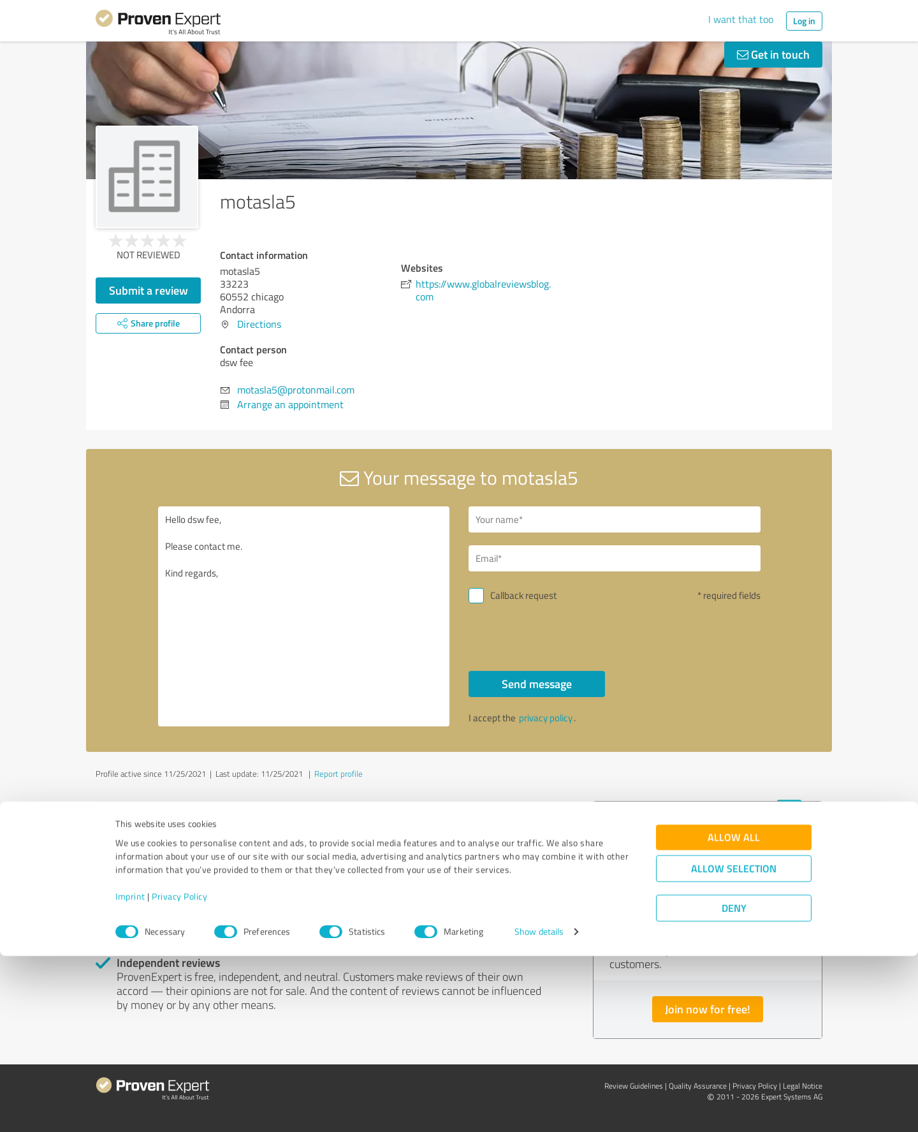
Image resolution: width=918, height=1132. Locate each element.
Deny (734, 1084)
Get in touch (773, 54)
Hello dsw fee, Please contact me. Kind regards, (304, 616)
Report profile (338, 773)
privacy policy (545, 717)
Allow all (734, 1013)
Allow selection (733, 1045)
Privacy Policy (179, 1072)
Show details (539, 1108)
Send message (537, 683)
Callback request (523, 595)
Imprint (130, 1072)
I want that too (740, 19)
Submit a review (148, 290)
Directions (259, 324)
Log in (804, 21)
